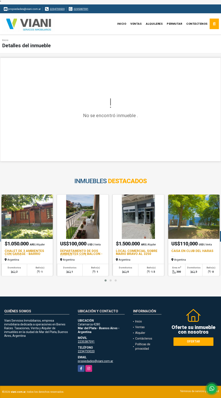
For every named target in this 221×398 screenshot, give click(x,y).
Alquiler (140, 332)
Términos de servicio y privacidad (199, 391)
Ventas (136, 23)
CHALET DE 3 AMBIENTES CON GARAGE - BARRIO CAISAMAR (24, 254)
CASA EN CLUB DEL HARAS (192, 251)
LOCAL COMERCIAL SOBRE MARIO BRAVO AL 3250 (136, 252)
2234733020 (57, 9)
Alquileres (154, 23)
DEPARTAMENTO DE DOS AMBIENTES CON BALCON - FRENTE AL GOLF (81, 254)
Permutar (174, 23)
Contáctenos (197, 23)
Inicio (121, 23)
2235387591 (81, 9)
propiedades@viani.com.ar (95, 361)
